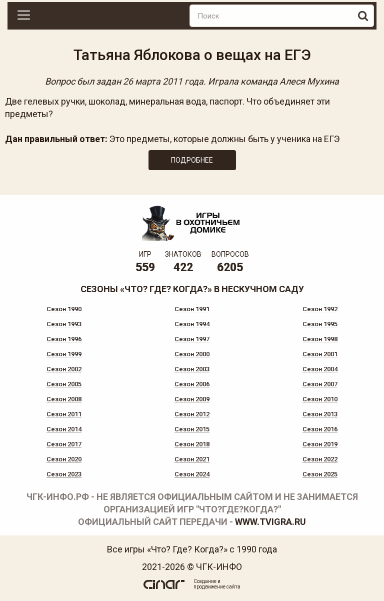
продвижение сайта (217, 586)
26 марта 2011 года (163, 81)
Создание (205, 581)
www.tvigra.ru (270, 521)
